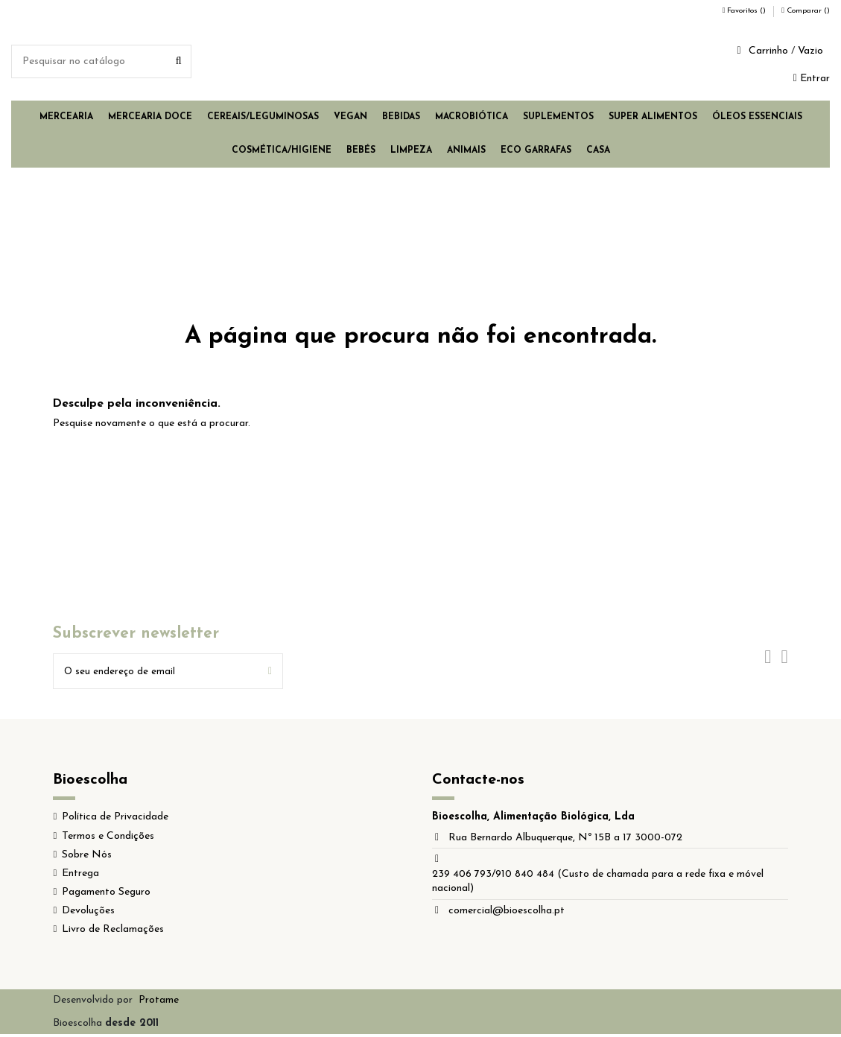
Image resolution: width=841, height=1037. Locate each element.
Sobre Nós (87, 857)
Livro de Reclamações (113, 932)
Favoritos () (746, 11)
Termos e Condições (108, 838)
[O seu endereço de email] (156, 672)
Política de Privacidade (115, 819)
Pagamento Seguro (106, 894)
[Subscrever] (270, 672)
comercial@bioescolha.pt (506, 913)
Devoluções (88, 913)
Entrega (80, 875)
